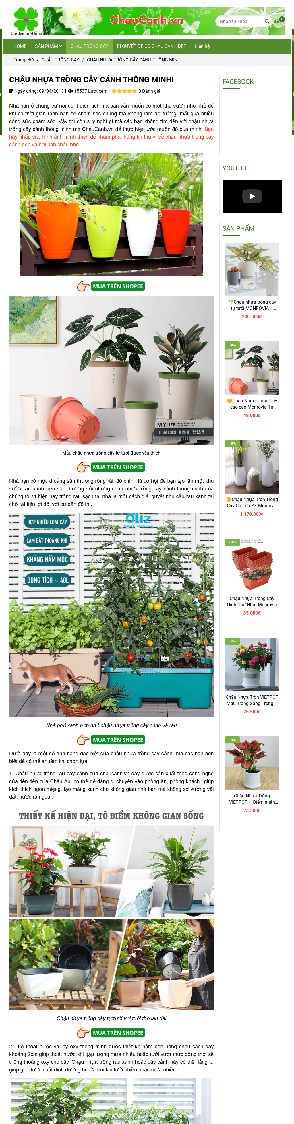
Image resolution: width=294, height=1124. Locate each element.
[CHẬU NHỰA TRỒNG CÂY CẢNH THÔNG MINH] (279, 21)
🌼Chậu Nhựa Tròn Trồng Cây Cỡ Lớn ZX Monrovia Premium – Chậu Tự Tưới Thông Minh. (252, 503)
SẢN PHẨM (48, 46)
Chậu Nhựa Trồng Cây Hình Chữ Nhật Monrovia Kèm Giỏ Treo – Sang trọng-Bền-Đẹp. (252, 602)
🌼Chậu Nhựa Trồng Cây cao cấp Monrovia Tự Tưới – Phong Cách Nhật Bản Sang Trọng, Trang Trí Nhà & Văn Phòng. (252, 404)
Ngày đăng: (23, 91)
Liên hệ (202, 46)
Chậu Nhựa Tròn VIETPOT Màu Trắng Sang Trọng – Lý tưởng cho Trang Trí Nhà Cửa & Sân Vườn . (252, 700)
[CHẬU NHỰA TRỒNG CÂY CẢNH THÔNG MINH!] (147, 21)
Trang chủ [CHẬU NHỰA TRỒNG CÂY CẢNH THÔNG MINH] (23, 60)
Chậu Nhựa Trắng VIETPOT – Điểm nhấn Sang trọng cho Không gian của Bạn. (252, 799)
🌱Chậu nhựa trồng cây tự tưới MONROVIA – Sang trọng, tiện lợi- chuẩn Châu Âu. (252, 305)
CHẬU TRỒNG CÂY (89, 46)
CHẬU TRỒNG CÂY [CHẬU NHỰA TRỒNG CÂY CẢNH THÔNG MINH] (60, 60)
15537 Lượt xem (87, 91)
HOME (19, 46)
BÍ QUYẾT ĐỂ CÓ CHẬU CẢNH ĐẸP (151, 46)
